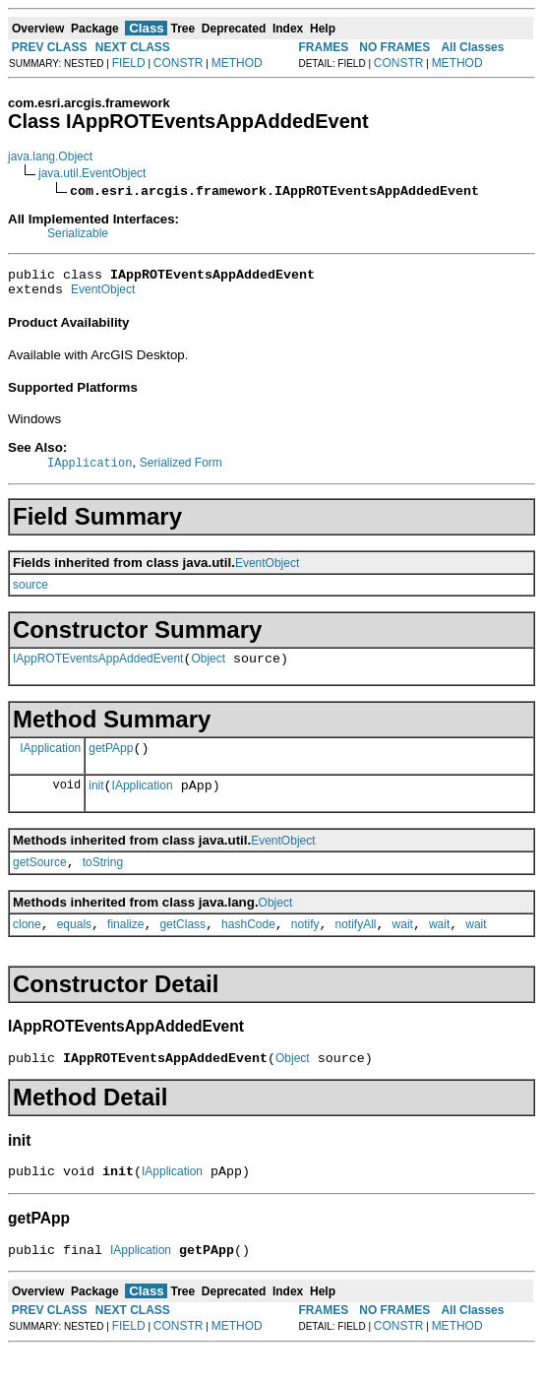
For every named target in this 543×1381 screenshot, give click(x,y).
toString (103, 881)
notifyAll (356, 946)
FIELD (129, 63)
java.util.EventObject (92, 173)
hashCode (248, 946)
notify (305, 946)
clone (27, 946)
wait (402, 946)
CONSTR (178, 63)
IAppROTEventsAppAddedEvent (98, 668)
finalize (125, 946)
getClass (182, 946)
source (30, 591)
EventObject (103, 295)
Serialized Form (181, 469)
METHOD (237, 63)
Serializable (77, 233)
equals (74, 946)
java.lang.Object (50, 156)
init (96, 801)
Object (208, 668)
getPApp (111, 761)
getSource (40, 881)
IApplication (50, 760)
